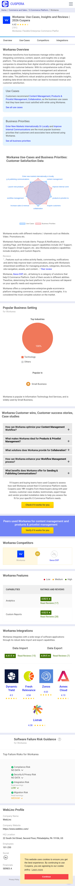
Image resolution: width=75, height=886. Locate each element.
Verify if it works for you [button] (37, 523)
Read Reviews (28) (49, 616)
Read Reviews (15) (27, 655)
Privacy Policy (14, 880)
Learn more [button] (37, 870)
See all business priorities (18, 141)
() (14, 27)
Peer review (46, 269)
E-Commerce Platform (38, 10)
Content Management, (40, 96)
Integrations (62, 40)
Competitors (43, 40)
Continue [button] (46, 877)
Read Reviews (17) (49, 603)
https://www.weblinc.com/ (16, 829)
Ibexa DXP (18, 274)
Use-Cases (24, 40)
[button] (70, 4)
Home (4, 10)
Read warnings (17, 785)
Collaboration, (35, 99)
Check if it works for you (37, 505)
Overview (7, 40)
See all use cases (14, 107)
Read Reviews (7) (61, 655)
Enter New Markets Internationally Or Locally (27, 126)
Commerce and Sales (18, 10)
